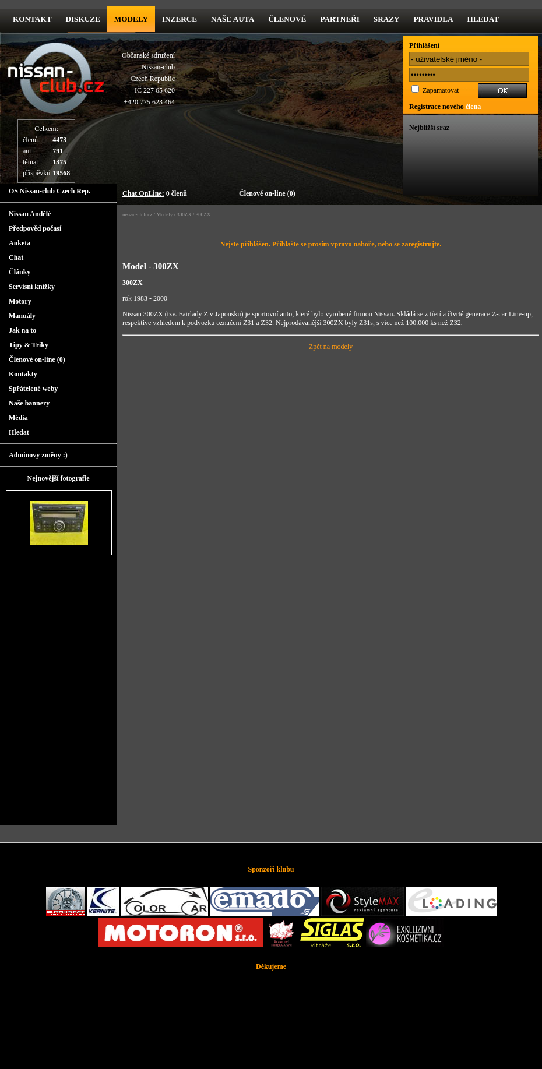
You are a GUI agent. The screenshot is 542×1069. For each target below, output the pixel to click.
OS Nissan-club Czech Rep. (49, 191)
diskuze (82, 19)
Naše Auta (232, 19)
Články (19, 272)
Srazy (387, 19)
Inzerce (179, 19)
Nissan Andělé (30, 214)
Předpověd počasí (35, 228)
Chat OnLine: (143, 193)
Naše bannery (29, 403)
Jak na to (22, 330)
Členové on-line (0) (267, 193)
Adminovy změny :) (38, 455)
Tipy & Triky (28, 345)
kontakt (32, 19)
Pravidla (433, 19)
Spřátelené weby (33, 388)
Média (18, 418)
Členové (287, 19)
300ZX (184, 214)
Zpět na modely (331, 347)
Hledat (483, 19)
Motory (20, 301)
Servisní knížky (32, 287)
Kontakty (23, 374)
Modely (131, 19)
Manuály (22, 316)
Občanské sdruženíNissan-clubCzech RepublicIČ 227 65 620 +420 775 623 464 (148, 78)
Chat (16, 257)
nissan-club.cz (137, 214)
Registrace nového (445, 107)
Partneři (339, 19)
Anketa (19, 243)
